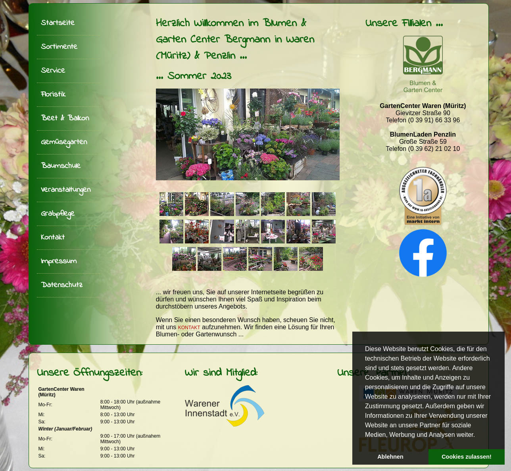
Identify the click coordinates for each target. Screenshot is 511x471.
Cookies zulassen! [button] (467, 457)
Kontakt (53, 237)
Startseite (58, 23)
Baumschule (61, 166)
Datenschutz (62, 285)
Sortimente (59, 47)
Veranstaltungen (65, 190)
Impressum (59, 261)
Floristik (53, 94)
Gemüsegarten (64, 142)
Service (53, 71)
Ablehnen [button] (390, 457)
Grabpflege (58, 214)
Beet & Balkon (65, 118)
